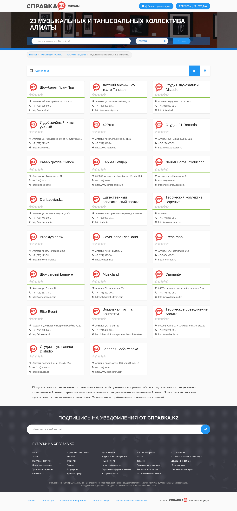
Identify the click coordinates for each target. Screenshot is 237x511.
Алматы (74, 5)
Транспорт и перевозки (42, 472)
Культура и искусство (42, 464)
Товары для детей (110, 476)
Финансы (141, 464)
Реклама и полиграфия (147, 472)
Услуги (35, 459)
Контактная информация (73, 503)
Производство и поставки (148, 468)
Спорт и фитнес (178, 455)
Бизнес (140, 459)
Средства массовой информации (186, 459)
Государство (72, 472)
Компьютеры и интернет (182, 472)
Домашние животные (181, 464)
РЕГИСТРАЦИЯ (187, 6)
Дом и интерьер (74, 476)
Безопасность (38, 476)
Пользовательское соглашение (131, 503)
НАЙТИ (184, 43)
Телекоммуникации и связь (149, 476)
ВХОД (202, 6)
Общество (71, 464)
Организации (48, 503)
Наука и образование (111, 468)
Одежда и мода (178, 468)
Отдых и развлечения (42, 468)
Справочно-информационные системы (119, 472)
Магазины (71, 459)
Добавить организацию (156, 6)
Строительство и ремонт (78, 455)
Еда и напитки (108, 455)
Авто (34, 455)
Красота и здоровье (146, 455)
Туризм (70, 468)
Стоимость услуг (100, 503)
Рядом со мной (42, 73)
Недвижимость (108, 464)
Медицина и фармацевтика (114, 459)
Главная (31, 503)
